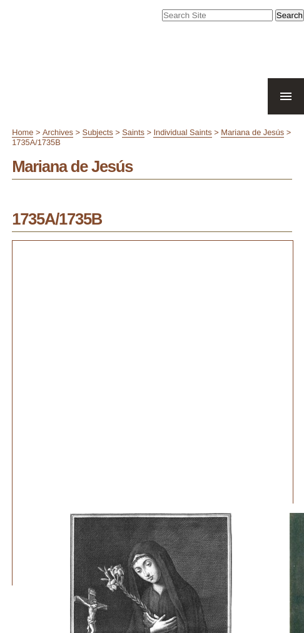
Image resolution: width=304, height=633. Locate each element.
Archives (58, 132)
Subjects (98, 132)
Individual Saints (182, 132)
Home (22, 132)
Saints (133, 132)
